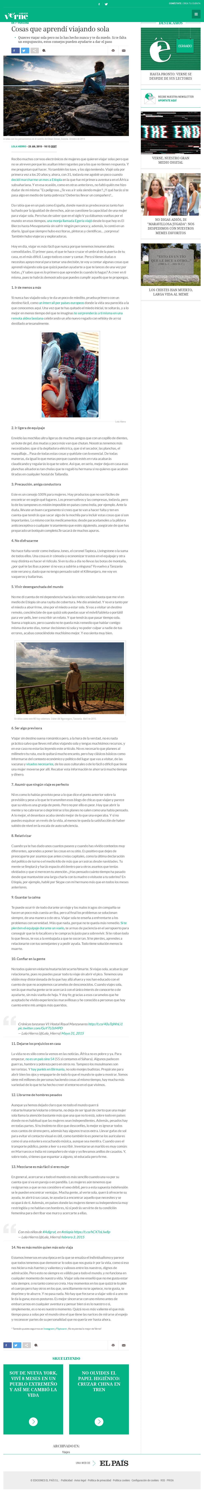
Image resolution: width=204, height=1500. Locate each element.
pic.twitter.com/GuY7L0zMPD (40, 1028)
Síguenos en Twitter (106, 3)
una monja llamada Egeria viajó (69, 221)
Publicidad (67, 1480)
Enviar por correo (124, 50)
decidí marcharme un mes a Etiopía (36, 179)
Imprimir (113, 50)
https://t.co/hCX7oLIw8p (92, 1232)
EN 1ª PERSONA (20, 23)
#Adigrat (49, 1232)
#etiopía (67, 1232)
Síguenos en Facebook (99, 3)
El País (15, 4)
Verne (16, 16)
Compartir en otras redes (34, 50)
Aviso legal (80, 1480)
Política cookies (121, 1480)
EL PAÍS (114, 1463)
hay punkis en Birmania (48, 1069)
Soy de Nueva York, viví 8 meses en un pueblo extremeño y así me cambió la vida (33, 1384)
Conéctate (175, 3)
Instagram (49, 1328)
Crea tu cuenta (191, 3)
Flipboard (61, 1328)
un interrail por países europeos (61, 303)
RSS (163, 1480)
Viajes (66, 1452)
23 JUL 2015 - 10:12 (42, 146)
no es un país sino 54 (40, 1059)
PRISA (170, 1480)
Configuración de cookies (145, 1480)
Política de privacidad (99, 1480)
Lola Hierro (19, 146)
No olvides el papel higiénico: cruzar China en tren (99, 1381)
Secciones (196, 14)
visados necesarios (39, 764)
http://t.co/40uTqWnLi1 (105, 1024)
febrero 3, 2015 (72, 1237)
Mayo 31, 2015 (72, 1033)
